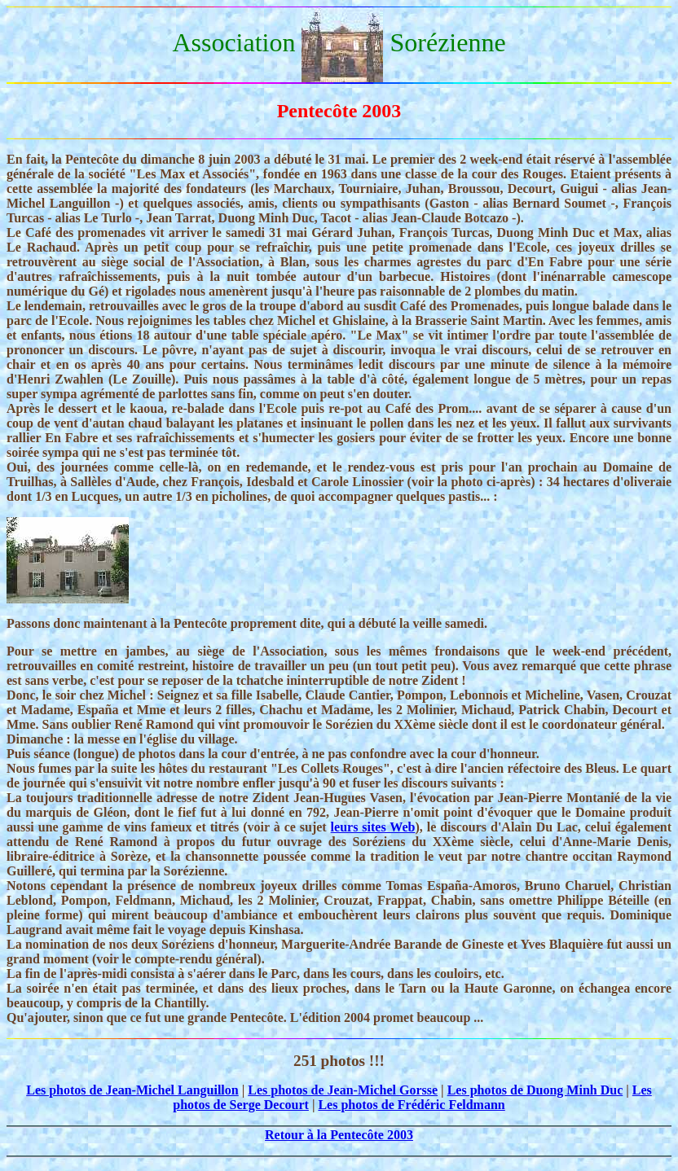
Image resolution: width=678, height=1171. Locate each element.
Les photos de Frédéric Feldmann (411, 1105)
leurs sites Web (373, 827)
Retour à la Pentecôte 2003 (339, 1135)
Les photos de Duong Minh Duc (535, 1090)
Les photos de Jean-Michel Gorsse (343, 1090)
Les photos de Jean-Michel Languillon (132, 1090)
